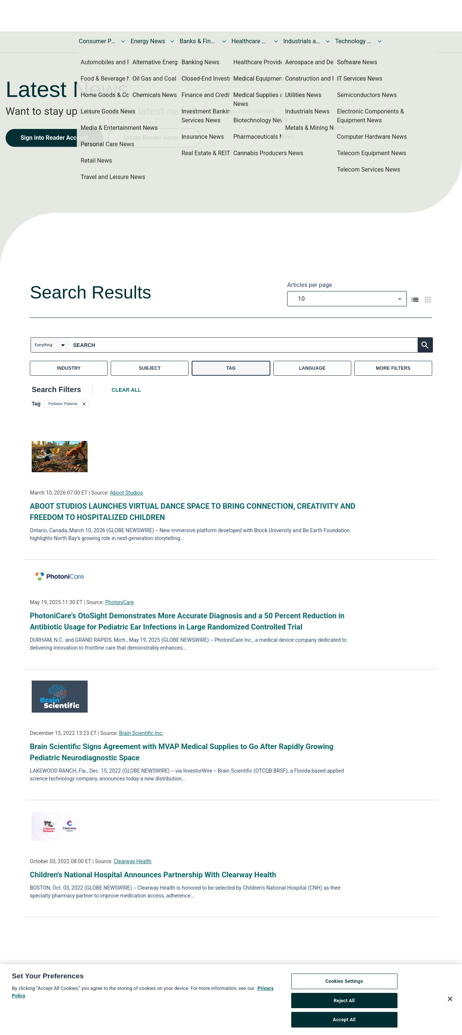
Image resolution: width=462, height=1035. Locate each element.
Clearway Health (132, 861)
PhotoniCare (119, 602)
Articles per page (309, 284)
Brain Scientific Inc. (141, 733)
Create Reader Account (154, 137)
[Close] (450, 999)
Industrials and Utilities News (302, 41)
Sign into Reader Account (54, 137)
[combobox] (347, 298)
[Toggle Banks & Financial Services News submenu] (224, 41)
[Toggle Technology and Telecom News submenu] (379, 41)
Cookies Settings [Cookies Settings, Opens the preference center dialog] (344, 982)
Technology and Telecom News (354, 41)
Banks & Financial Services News (198, 41)
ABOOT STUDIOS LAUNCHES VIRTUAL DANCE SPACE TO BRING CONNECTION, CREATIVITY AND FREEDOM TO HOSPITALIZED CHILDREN (192, 512)
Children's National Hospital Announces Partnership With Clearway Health (153, 874)
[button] (66, 403)
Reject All (344, 1001)
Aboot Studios (126, 493)
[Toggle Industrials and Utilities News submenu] (327, 41)
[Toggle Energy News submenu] (172, 41)
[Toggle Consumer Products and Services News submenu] (123, 41)
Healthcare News (250, 41)
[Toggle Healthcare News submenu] (276, 41)
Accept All (344, 1020)
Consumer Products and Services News (97, 41)
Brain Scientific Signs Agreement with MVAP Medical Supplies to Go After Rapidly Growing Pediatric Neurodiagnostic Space (181, 752)
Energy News (148, 41)
